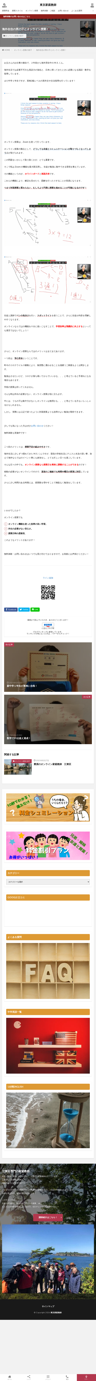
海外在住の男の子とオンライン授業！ (51, 50)
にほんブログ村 (48, 628)
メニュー (48, 1377)
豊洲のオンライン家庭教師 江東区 (52, 764)
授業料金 (5, 11)
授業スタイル (17, 11)
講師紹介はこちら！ (48, 1217)
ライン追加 (48, 578)
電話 (67, 1377)
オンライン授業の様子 (15, 36)
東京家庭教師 (48, 4)
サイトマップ (48, 1306)
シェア (28, 1377)
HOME (7, 50)
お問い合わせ (63, 11)
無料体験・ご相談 (48, 11)
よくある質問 (76, 11)
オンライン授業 (31, 11)
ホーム (9, 1377)
